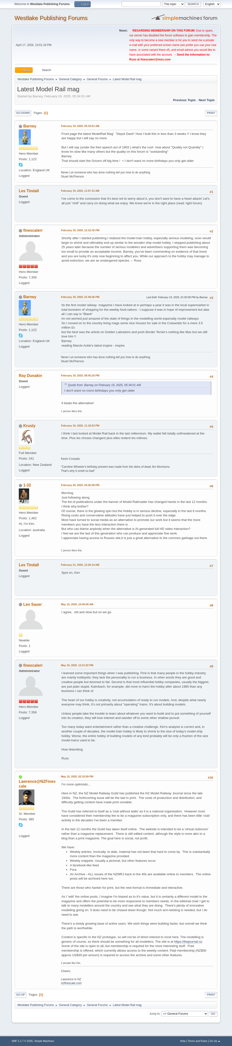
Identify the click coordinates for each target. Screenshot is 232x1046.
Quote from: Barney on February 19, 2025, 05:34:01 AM (104, 385)
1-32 (27, 485)
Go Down (23, 113)
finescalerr (33, 230)
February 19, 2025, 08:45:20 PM (80, 375)
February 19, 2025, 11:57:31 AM (80, 190)
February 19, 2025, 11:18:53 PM (80, 425)
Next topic (207, 100)
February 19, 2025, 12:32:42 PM (80, 230)
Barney (29, 126)
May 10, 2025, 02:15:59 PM (77, 776)
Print (211, 113)
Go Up (20, 994)
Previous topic (184, 100)
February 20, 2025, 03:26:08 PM (80, 485)
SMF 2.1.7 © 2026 (22, 1040)
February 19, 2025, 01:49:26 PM (80, 297)
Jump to (154, 1013)
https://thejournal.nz (188, 941)
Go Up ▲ (215, 1040)
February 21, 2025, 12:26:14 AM (80, 564)
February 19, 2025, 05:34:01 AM (80, 126)
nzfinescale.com (71, 983)
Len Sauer (32, 604)
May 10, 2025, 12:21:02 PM (77, 665)
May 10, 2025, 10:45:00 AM (77, 604)
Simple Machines (44, 1040)
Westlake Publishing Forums (50, 18)
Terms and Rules (197, 1040)
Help (182, 1040)
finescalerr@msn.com (156, 59)
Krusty (29, 426)
